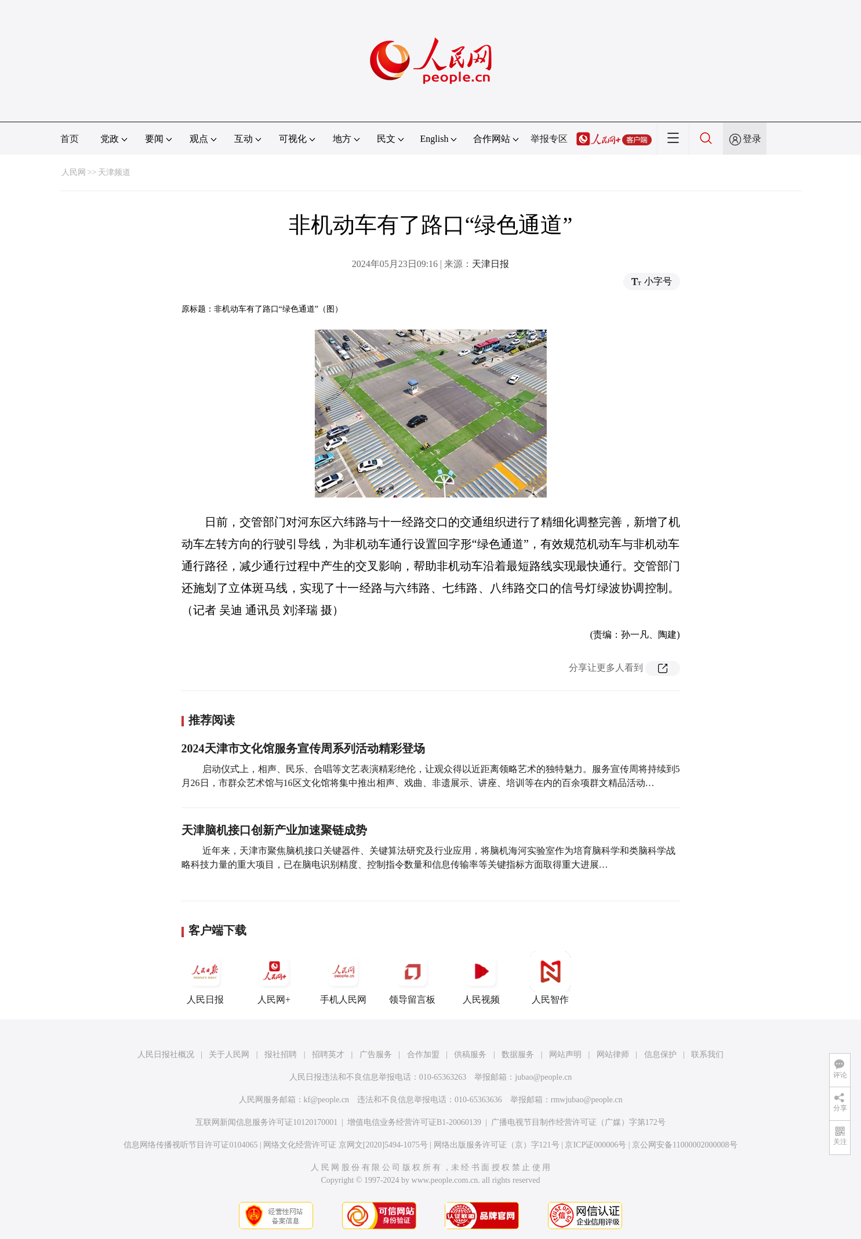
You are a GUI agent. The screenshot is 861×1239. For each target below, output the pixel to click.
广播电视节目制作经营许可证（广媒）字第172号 (578, 1122)
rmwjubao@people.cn (587, 1099)
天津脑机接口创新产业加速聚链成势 (274, 830)
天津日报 (490, 264)
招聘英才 (328, 1054)
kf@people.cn (327, 1099)
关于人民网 (229, 1054)
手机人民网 (343, 977)
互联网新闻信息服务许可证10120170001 (266, 1122)
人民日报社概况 (165, 1054)
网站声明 (565, 1054)
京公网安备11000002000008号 (684, 1145)
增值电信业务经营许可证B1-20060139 (414, 1122)
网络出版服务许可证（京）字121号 (497, 1145)
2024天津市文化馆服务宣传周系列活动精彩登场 (303, 748)
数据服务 (518, 1054)
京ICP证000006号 (595, 1145)
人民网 (73, 172)
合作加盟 (423, 1054)
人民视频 (481, 977)
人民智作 (550, 977)
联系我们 (707, 1054)
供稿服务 (470, 1054)
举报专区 (549, 139)
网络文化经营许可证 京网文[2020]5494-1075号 (345, 1145)
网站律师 (613, 1054)
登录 (752, 139)
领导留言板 (412, 977)
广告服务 (375, 1054)
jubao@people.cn (543, 1077)
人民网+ (274, 977)
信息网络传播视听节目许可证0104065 (190, 1145)
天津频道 (114, 172)
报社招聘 (280, 1054)
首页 (69, 139)
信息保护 (660, 1054)
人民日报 (205, 977)
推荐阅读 (211, 720)
